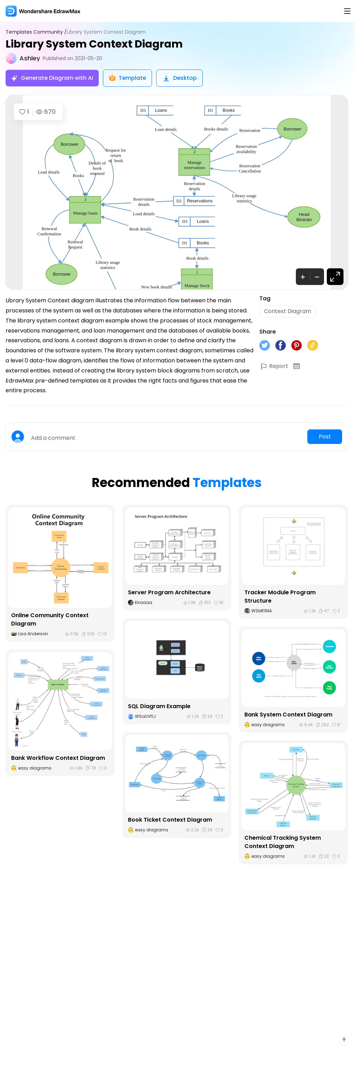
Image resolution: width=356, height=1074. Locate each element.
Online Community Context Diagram (50, 619)
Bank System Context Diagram (288, 715)
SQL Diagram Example (159, 706)
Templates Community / (36, 32)
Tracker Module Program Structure (280, 596)
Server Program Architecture (169, 592)
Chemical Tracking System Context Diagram (282, 842)
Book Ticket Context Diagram (170, 820)
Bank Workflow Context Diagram (58, 758)
